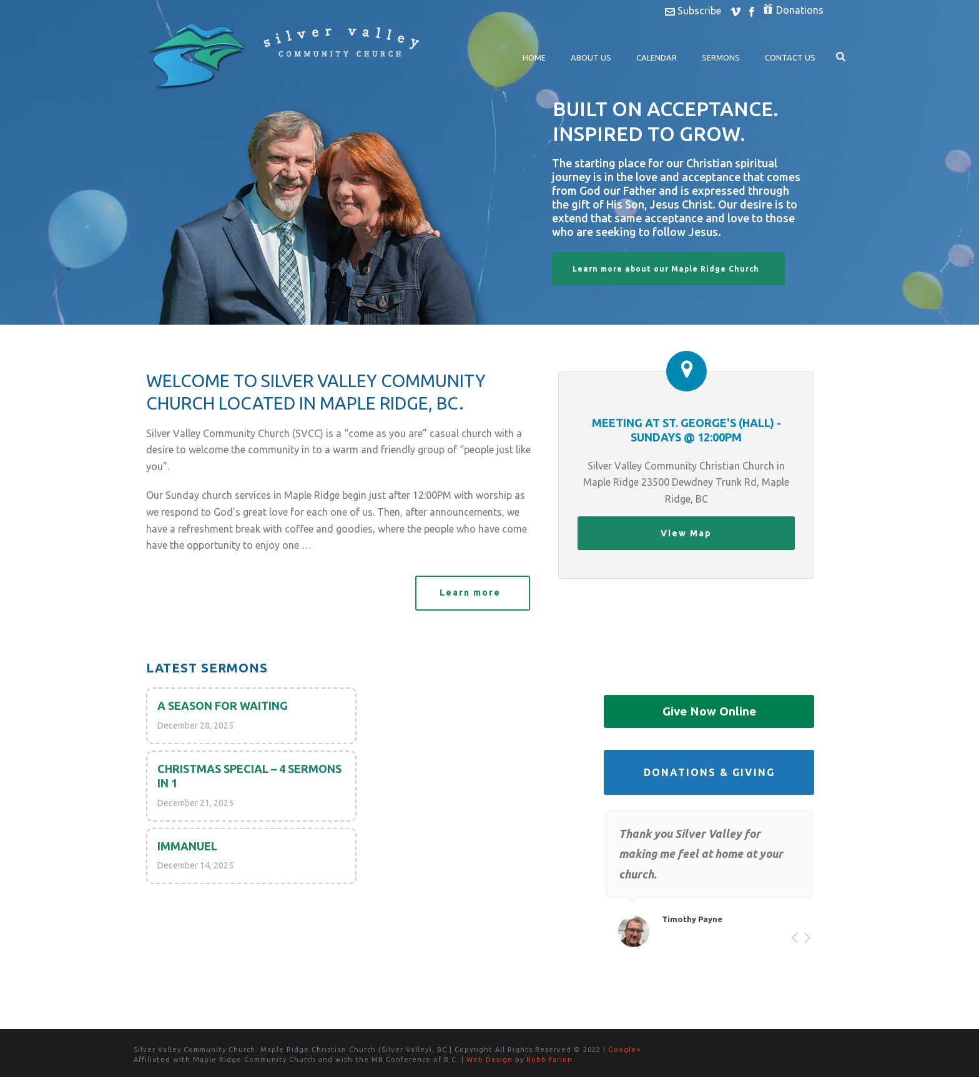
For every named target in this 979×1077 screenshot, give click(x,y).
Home (534, 57)
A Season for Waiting (222, 705)
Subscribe (693, 10)
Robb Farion (549, 1059)
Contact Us (790, 57)
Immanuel (187, 846)
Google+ (624, 1049)
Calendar (656, 57)
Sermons (721, 57)
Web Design (489, 1059)
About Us (591, 57)
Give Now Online (709, 711)
